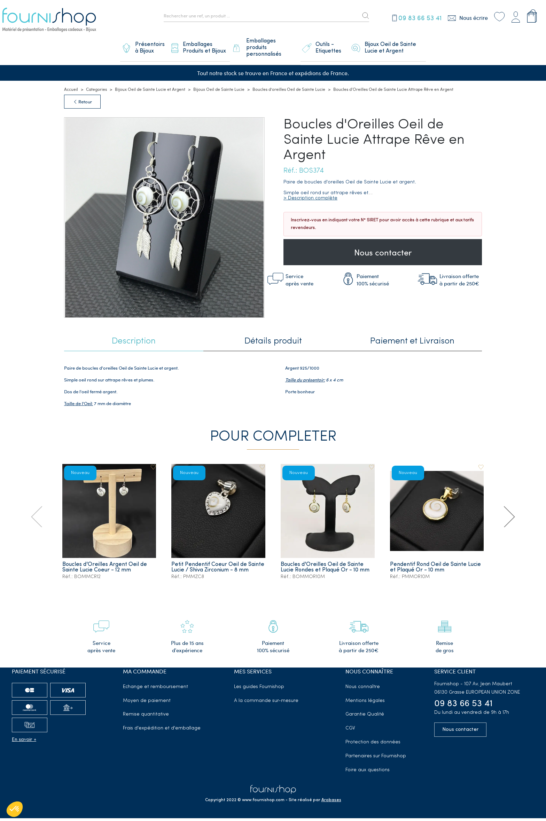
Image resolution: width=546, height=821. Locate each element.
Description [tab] (134, 344)
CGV (350, 731)
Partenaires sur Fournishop (375, 758)
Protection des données (372, 745)
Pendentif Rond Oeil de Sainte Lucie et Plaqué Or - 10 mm (435, 570)
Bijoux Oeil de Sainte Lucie (218, 92)
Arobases (331, 803)
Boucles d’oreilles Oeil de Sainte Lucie (288, 92)
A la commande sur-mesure (266, 703)
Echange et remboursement (155, 689)
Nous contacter (383, 255)
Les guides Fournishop (259, 689)
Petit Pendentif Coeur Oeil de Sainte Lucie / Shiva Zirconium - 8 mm (214, 573)
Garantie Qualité (364, 717)
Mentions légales (365, 703)
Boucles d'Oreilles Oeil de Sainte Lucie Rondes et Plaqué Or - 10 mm (325, 570)
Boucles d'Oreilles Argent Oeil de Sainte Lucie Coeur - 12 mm (105, 570)
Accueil (71, 92)
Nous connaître (362, 689)
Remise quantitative (146, 717)
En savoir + (24, 742)
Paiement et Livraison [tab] (412, 344)
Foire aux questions (367, 772)
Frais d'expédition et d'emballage (162, 731)
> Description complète (310, 201)
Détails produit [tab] (273, 344)
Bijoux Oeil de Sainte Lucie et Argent (150, 92)
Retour (82, 105)
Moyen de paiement (147, 703)
